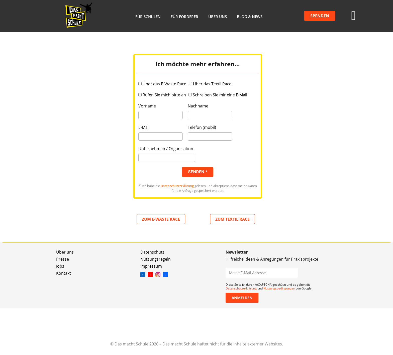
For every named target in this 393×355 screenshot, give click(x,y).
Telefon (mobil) (202, 127)
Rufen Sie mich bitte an (164, 95)
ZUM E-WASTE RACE (161, 219)
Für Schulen (148, 16)
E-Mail (144, 127)
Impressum (151, 266)
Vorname (147, 106)
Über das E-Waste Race (164, 84)
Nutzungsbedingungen (279, 288)
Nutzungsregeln (155, 259)
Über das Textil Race (212, 84)
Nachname (198, 106)
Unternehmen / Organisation (165, 148)
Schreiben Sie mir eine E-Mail (220, 95)
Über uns (217, 16)
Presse (62, 259)
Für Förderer (184, 16)
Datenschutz (152, 252)
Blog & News (249, 16)
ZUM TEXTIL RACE (232, 219)
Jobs (60, 266)
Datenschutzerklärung (177, 186)
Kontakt (63, 273)
